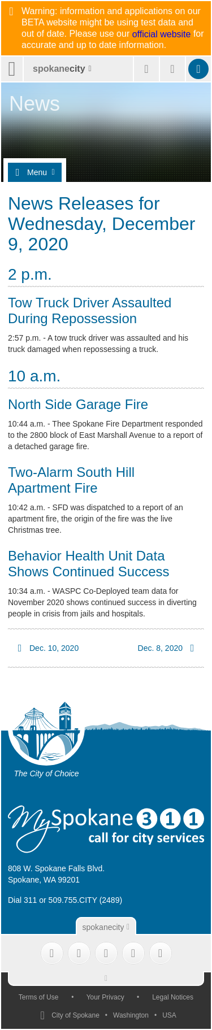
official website (161, 34)
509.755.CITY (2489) (86, 900)
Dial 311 (22, 900)
